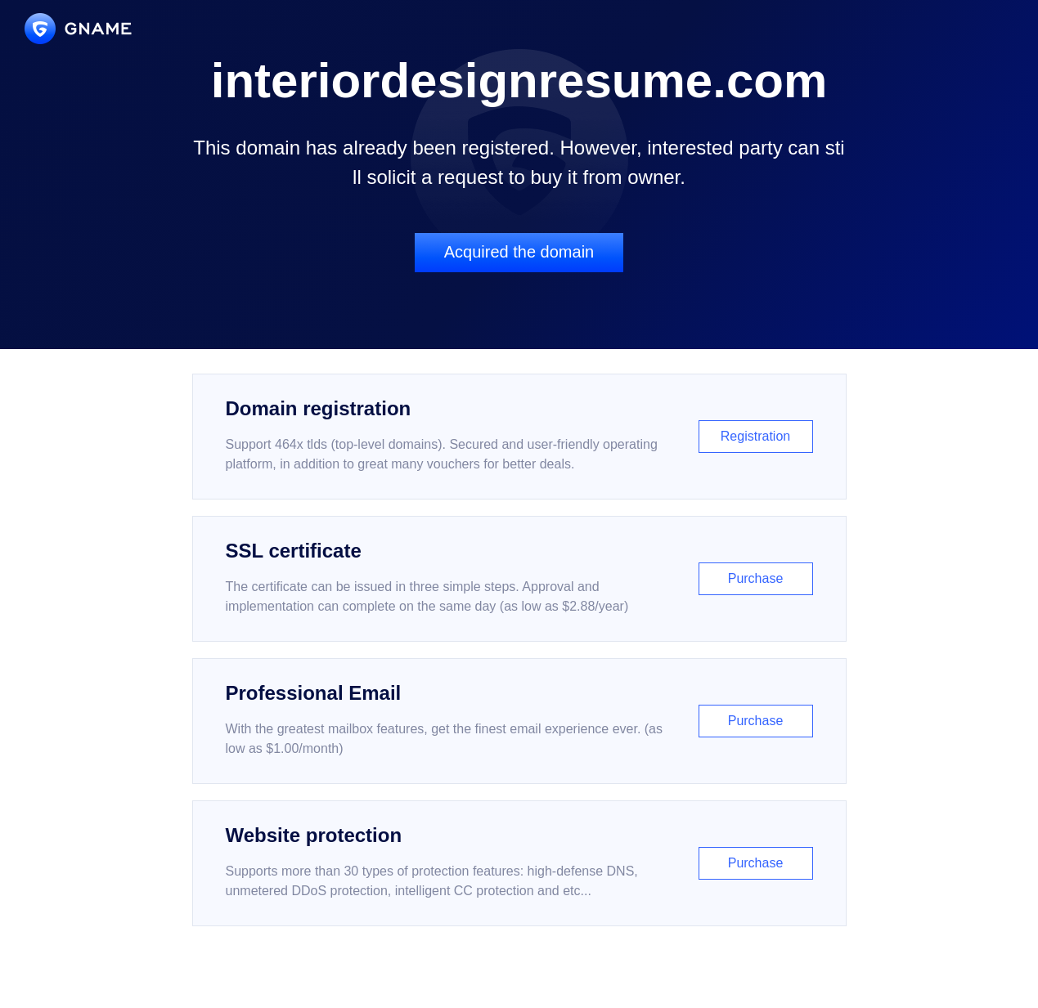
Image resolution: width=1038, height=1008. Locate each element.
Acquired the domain (519, 252)
